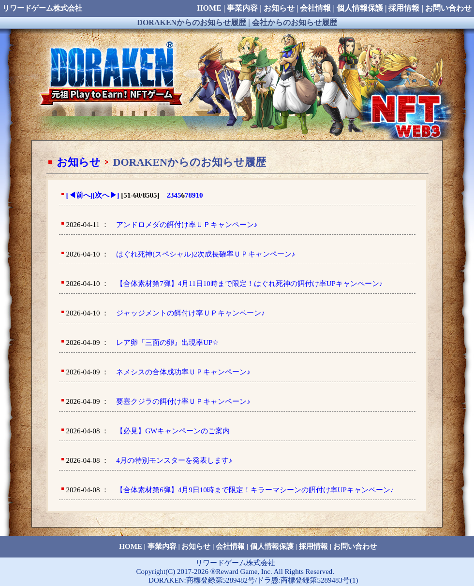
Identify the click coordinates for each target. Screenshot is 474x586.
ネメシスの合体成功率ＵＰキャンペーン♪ (183, 372)
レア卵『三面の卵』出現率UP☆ (167, 342)
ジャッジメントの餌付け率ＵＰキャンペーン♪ (190, 313)
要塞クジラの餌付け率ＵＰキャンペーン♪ (183, 401)
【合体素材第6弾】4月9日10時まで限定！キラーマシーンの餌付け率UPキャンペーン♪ (255, 490)
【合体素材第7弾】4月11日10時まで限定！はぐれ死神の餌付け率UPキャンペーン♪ (249, 283)
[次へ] (106, 195)
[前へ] (79, 195)
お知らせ (79, 162)
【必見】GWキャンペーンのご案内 (173, 431)
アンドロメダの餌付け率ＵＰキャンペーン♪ (187, 225)
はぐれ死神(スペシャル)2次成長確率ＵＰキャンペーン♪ (205, 254)
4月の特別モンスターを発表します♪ (174, 460)
